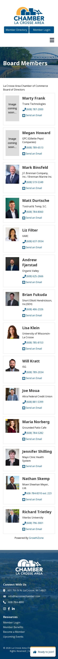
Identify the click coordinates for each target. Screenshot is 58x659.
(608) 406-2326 (32, 309)
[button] (16, 29)
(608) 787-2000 (32, 109)
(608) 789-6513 (32, 147)
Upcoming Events (13, 636)
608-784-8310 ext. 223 (37, 493)
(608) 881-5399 (32, 402)
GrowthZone (36, 538)
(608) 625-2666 (32, 276)
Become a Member (14, 632)
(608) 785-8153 (32, 342)
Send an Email (32, 115)
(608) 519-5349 (32, 182)
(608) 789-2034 (32, 372)
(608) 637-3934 (32, 241)
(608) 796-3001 (32, 523)
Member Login (11, 622)
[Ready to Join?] (43, 652)
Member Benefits (13, 627)
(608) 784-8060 (32, 212)
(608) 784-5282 (32, 433)
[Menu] (51, 40)
